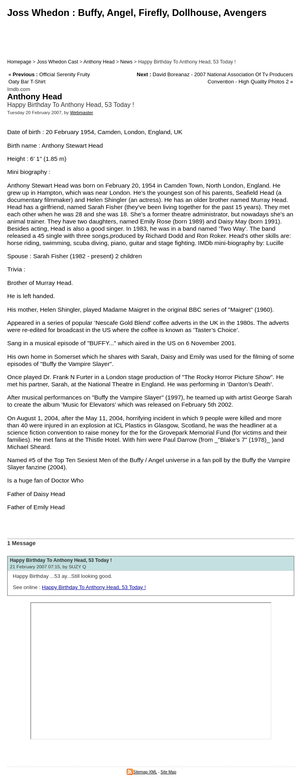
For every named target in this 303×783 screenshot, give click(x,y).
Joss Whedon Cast (57, 62)
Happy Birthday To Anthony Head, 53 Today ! (61, 560)
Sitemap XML (142, 772)
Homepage (19, 62)
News (126, 62)
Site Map (168, 772)
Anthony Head (99, 62)
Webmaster (81, 112)
